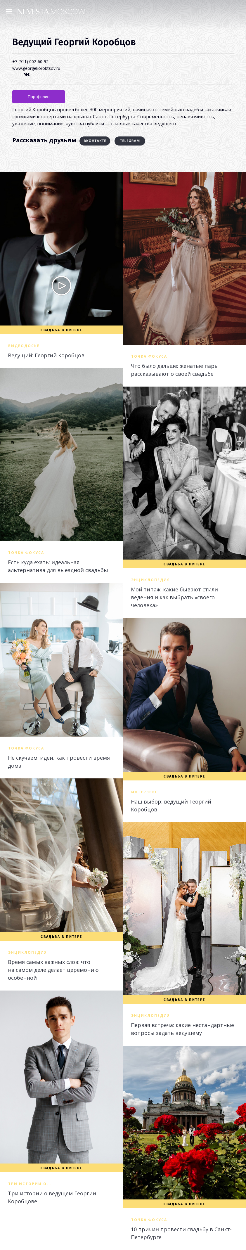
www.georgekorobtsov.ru (36, 68)
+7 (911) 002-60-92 (30, 61)
